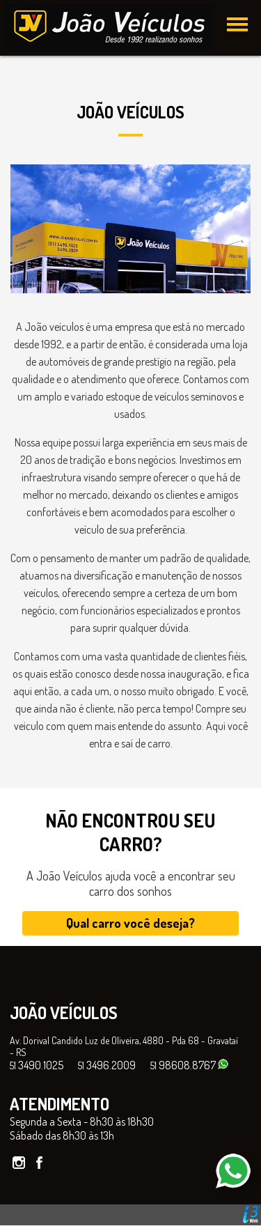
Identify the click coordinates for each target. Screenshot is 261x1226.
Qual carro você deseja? (130, 923)
